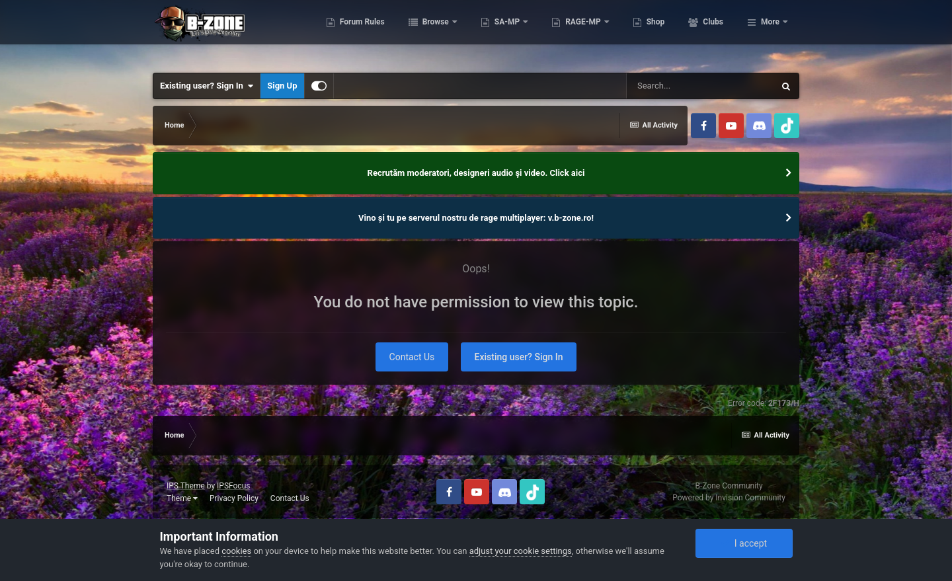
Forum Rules (419, 33)
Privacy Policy (234, 498)
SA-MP (565, 33)
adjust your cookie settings (520, 551)
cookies (236, 551)
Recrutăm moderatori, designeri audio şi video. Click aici (476, 173)
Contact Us (412, 357)
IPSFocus (233, 485)
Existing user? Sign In (206, 85)
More (770, 33)
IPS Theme (186, 485)
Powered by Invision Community (728, 497)
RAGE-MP (642, 33)
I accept (744, 543)
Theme (182, 498)
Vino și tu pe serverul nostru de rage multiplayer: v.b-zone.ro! (476, 218)
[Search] (700, 85)
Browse (494, 33)
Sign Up (282, 86)
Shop (713, 33)
